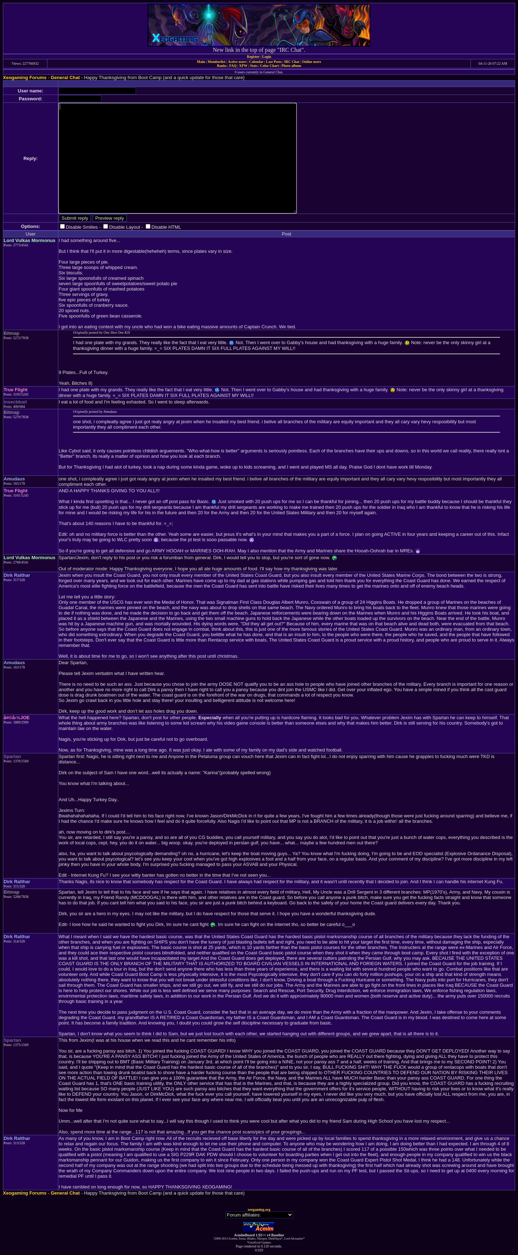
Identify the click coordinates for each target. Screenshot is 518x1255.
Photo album (291, 66)
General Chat (65, 77)
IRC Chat (291, 62)
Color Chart (269, 66)
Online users (311, 62)
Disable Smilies (82, 227)
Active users (237, 62)
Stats (254, 66)
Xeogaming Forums (24, 77)
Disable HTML (166, 227)
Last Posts (274, 62)
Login (266, 57)
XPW (243, 66)
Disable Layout (124, 227)
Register (253, 57)
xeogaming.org (258, 1209)
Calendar (256, 62)
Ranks (222, 66)
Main (201, 62)
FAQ (232, 66)
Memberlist (216, 62)
